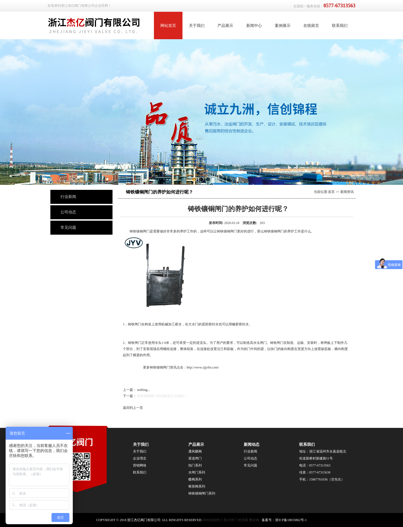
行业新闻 (68, 197)
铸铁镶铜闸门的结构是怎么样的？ (162, 396)
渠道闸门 (195, 458)
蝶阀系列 (195, 479)
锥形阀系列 (197, 486)
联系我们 (340, 26)
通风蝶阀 (195, 451)
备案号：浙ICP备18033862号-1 (284, 520)
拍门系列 (195, 465)
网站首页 (168, 26)
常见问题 (68, 227)
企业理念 (139, 458)
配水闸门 (230, 520)
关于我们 (197, 26)
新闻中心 (254, 26)
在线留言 (311, 26)
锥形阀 (243, 520)
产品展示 (225, 26)
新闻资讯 (347, 192)
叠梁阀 (254, 520)
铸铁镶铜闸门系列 (201, 493)
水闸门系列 (196, 472)
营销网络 (139, 465)
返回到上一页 (133, 408)
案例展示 (282, 26)
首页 (331, 192)
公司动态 (68, 212)
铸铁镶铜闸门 (213, 520)
